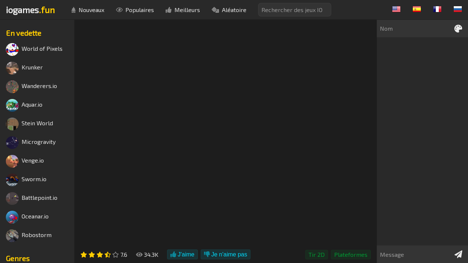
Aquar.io (24, 105)
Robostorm (29, 235)
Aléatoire (229, 9)
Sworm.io (26, 180)
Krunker (24, 68)
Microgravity (31, 142)
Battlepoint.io (31, 198)
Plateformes (350, 254)
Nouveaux (87, 9)
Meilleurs (183, 9)
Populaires (135, 9)
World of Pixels (34, 49)
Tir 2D (317, 254)
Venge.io (25, 161)
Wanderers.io (31, 86)
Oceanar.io (27, 217)
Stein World (29, 124)
